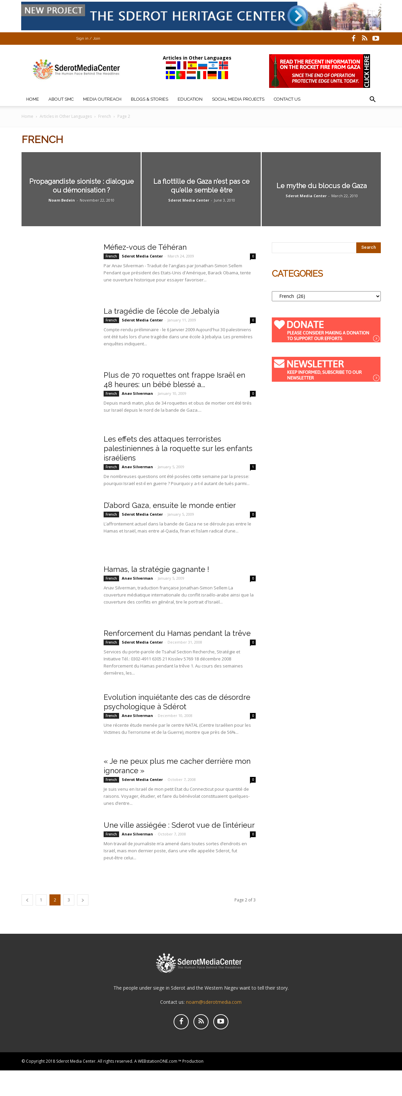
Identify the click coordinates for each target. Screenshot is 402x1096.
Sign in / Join (88, 38)
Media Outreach (102, 99)
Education (190, 99)
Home (32, 99)
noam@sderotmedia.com (214, 1002)
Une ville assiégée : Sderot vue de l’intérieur (179, 825)
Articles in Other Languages (66, 116)
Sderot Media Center (188, 200)
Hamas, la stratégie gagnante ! (156, 569)
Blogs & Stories (149, 99)
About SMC (61, 99)
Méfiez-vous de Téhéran (145, 247)
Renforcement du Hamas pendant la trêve (177, 633)
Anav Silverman (137, 393)
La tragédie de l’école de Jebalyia (161, 311)
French (104, 116)
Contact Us (287, 99)
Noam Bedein (61, 200)
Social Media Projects (238, 99)
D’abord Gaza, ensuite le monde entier (170, 505)
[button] (373, 100)
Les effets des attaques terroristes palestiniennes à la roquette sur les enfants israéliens (178, 448)
